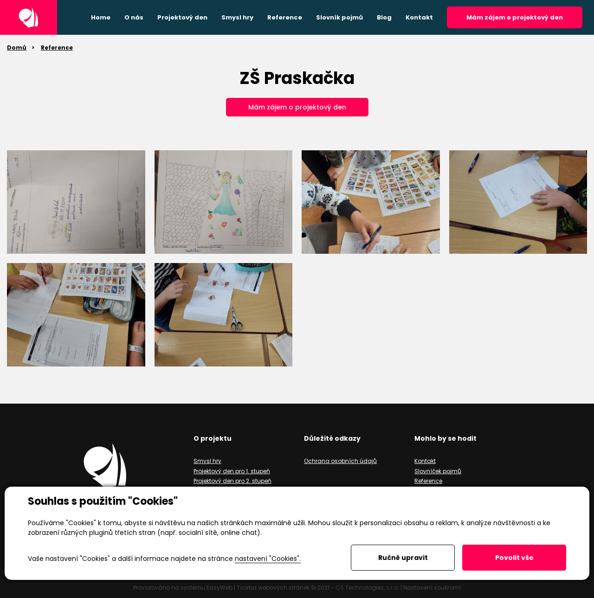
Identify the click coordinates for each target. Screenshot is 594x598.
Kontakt (425, 461)
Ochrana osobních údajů (340, 461)
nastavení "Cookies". (268, 558)
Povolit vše (514, 557)
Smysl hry (207, 461)
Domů (16, 47)
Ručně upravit (403, 557)
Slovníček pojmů (437, 471)
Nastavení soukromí (432, 588)
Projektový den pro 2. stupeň (232, 481)
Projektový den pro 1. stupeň (232, 471)
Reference (57, 47)
